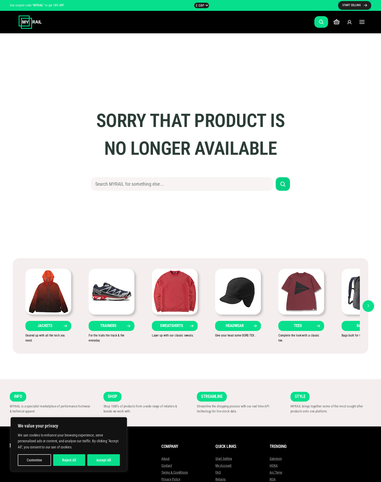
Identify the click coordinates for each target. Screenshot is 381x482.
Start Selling (223, 459)
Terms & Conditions (174, 472)
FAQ (218, 472)
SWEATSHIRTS (171, 325)
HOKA (273, 465)
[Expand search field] (321, 22)
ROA (272, 479)
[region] (69, 444)
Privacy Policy (170, 479)
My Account (223, 465)
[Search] (283, 184)
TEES (298, 325)
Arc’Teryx (275, 472)
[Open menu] (362, 22)
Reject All (69, 460)
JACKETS (45, 325)
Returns (220, 479)
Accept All (103, 460)
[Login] (349, 22)
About (165, 459)
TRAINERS (108, 325)
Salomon (275, 459)
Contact (166, 465)
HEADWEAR (235, 325)
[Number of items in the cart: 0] (336, 22)
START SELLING (351, 5)
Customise (34, 460)
